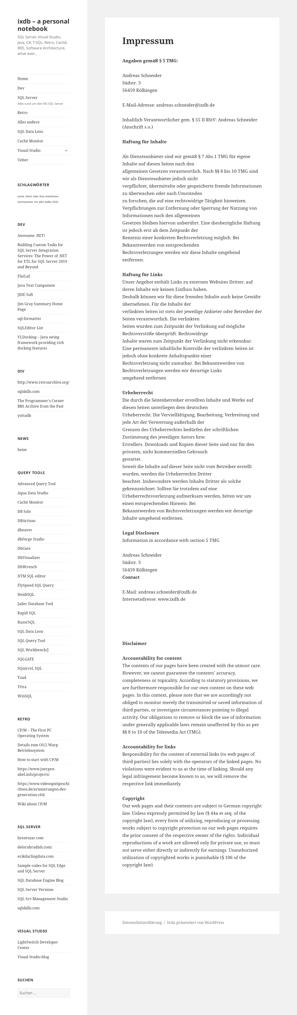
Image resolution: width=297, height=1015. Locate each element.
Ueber (23, 159)
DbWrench (27, 566)
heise (22, 449)
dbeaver (25, 529)
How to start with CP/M (38, 759)
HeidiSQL (26, 594)
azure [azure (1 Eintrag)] (21, 196)
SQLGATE (26, 659)
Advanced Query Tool (37, 483)
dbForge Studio (31, 539)
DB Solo (24, 511)
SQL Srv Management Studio (43, 898)
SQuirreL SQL (30, 668)
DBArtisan (26, 520)
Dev (21, 88)
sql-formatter (29, 318)
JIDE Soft (25, 294)
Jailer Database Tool (35, 603)
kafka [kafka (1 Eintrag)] (48, 201)
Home (23, 78)
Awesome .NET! (31, 235)
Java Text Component (36, 285)
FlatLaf (24, 276)
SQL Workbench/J (33, 649)
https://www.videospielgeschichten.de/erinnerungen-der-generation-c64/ (43, 789)
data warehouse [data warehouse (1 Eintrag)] (49, 196)
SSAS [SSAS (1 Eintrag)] (55, 201)
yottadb (24, 415)
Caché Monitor (30, 140)
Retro (22, 112)
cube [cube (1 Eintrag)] (35, 196)
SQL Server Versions (35, 889)
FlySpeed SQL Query (36, 585)
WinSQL (25, 696)
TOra (22, 686)
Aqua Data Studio (33, 493)
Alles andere (29, 122)
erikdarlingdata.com (36, 856)
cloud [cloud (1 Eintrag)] (28, 196)
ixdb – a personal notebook (43, 25)
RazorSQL (26, 622)
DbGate (24, 548)
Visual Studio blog (33, 956)
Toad (22, 677)
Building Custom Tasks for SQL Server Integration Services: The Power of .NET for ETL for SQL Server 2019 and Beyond (42, 255)
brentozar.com (31, 837)
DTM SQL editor (32, 576)
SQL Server (44, 100)
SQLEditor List (30, 327)
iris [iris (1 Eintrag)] (36, 201)
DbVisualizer (29, 557)
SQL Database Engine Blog (41, 880)
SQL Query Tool (31, 640)
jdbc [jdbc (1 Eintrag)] (41, 201)
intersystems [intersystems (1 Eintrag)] (25, 201)
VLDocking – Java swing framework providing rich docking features (41, 342)
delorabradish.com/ (35, 847)
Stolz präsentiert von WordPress (195, 922)
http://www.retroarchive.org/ (43, 382)
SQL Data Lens (30, 131)
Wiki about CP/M (32, 803)
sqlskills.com (29, 391)
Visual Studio (29, 150)
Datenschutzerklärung (142, 922)
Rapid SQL (27, 612)
